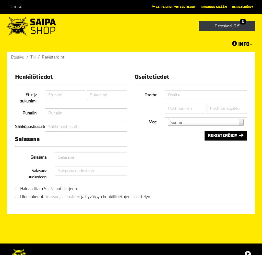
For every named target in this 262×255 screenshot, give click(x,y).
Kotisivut (17, 7)
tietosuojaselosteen (62, 196)
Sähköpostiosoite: (28, 126)
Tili (33, 57)
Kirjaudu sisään (214, 7)
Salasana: (39, 157)
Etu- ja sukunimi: (28, 98)
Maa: (153, 122)
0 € (230, 25)
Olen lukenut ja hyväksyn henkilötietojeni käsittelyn (85, 196)
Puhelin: (29, 113)
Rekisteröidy (242, 7)
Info (242, 44)
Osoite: (151, 95)
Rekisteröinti (53, 57)
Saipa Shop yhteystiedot (174, 7)
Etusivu (17, 57)
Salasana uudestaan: (37, 174)
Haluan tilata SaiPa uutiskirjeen (48, 188)
